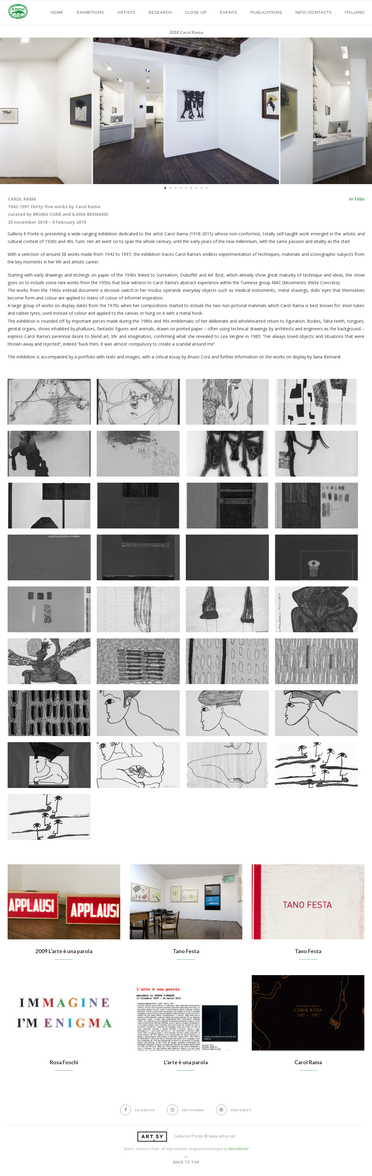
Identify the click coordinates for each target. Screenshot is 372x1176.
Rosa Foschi (63, 1062)
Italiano (355, 12)
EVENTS (228, 12)
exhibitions (90, 12)
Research (160, 12)
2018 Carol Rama (186, 32)
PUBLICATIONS (266, 12)
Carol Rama (308, 1062)
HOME (57, 12)
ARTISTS (126, 12)
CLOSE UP (196, 12)
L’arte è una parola (186, 1062)
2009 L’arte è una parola (64, 951)
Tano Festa (186, 951)
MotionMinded (238, 1149)
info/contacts (313, 12)
